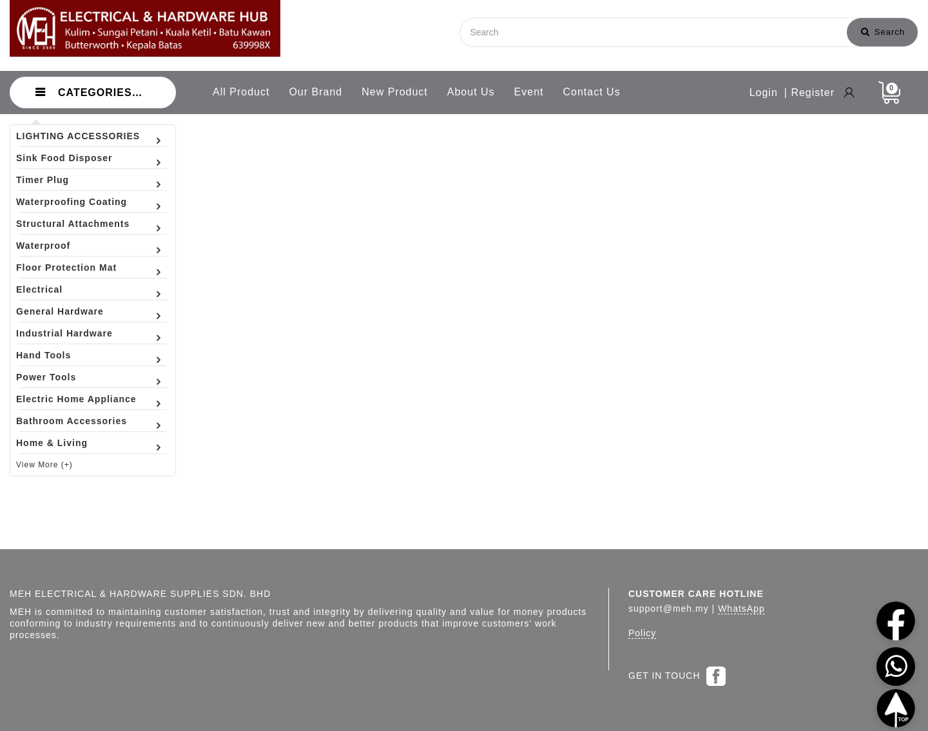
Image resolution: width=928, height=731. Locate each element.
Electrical (39, 289)
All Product (241, 91)
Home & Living (52, 443)
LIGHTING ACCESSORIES (78, 136)
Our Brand (315, 91)
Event (529, 91)
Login (763, 92)
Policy (642, 633)
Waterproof (43, 245)
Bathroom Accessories (71, 421)
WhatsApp (741, 608)
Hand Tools (43, 355)
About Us (471, 91)
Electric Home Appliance (76, 399)
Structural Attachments (73, 224)
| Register (809, 92)
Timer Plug (42, 180)
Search (883, 32)
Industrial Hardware (64, 333)
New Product (395, 91)
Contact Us (592, 91)
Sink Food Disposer (64, 158)
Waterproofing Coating (71, 202)
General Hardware (60, 311)
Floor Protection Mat (66, 267)
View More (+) (44, 464)
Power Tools (46, 377)
